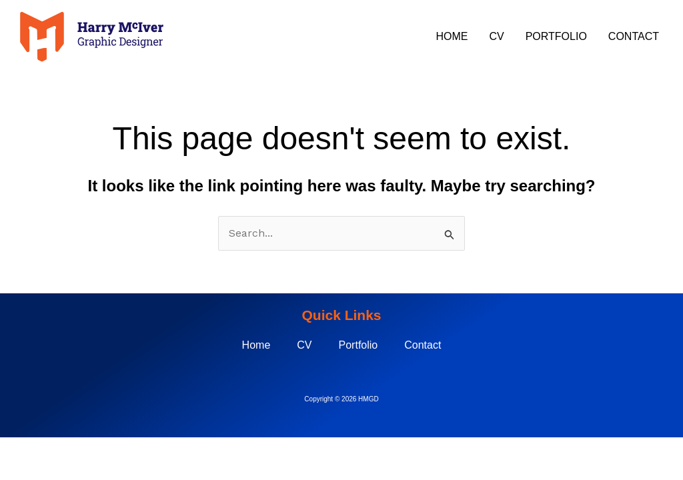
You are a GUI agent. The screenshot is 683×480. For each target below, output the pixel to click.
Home (452, 36)
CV (496, 36)
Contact (633, 36)
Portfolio (556, 36)
